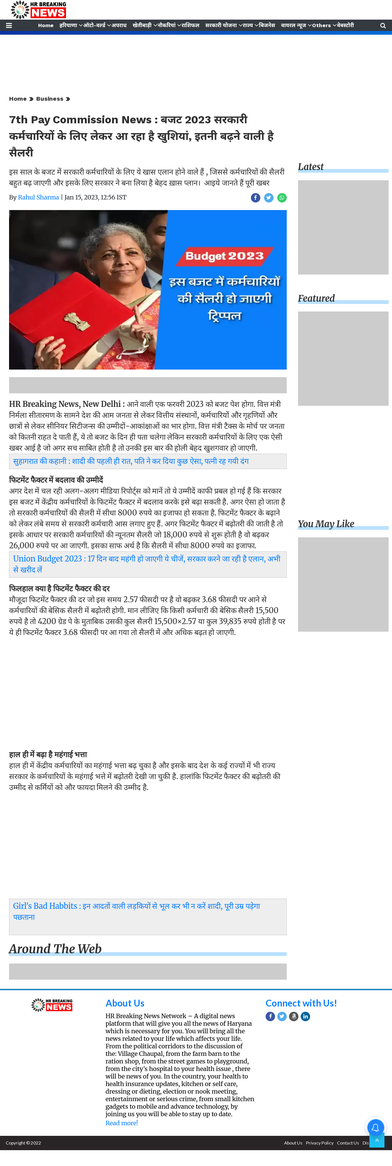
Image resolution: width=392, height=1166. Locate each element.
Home (45, 25)
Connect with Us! (301, 1002)
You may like (326, 524)
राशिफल (191, 25)
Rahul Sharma (38, 197)
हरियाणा (68, 25)
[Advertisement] (146, 695)
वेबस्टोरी (346, 25)
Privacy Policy (320, 1143)
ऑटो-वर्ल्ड (94, 25)
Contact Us (348, 1143)
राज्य (248, 25)
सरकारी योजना (221, 25)
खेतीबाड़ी (141, 25)
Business (49, 98)
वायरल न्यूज (294, 25)
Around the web (55, 949)
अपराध (118, 25)
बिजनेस (268, 25)
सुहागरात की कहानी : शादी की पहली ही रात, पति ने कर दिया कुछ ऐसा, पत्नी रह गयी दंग (131, 461)
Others (322, 25)
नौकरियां (166, 25)
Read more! (122, 1123)
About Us (125, 1002)
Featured (316, 298)
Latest (311, 167)
